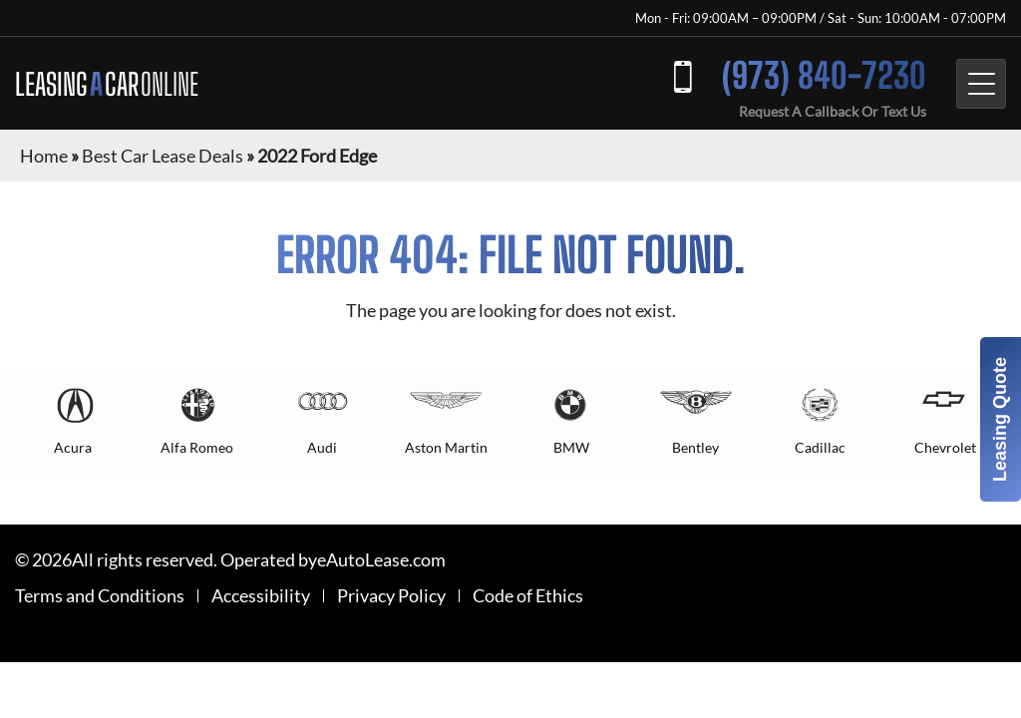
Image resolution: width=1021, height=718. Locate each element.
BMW (571, 447)
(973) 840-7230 (824, 75)
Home (44, 156)
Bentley (695, 447)
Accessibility (260, 595)
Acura (73, 447)
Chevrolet (945, 447)
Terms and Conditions (99, 595)
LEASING (106, 84)
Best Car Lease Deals (162, 156)
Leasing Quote (1000, 419)
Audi (322, 447)
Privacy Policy (391, 595)
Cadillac (820, 447)
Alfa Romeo (197, 447)
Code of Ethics (528, 595)
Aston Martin (446, 447)
